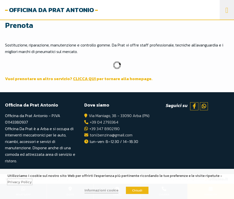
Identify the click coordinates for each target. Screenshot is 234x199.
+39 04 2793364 (104, 122)
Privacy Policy (20, 182)
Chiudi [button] (137, 190)
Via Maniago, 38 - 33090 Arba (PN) (119, 116)
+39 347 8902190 (104, 129)
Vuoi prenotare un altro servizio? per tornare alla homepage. (78, 79)
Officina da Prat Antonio (51, 10)
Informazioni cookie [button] (101, 190)
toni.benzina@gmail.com (111, 135)
